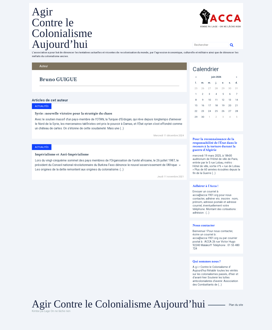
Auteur (43, 77)
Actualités (41, 117)
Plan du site (236, 315)
